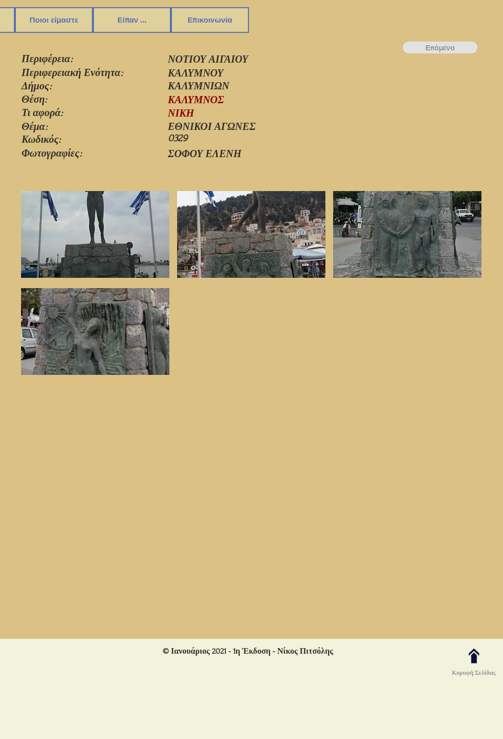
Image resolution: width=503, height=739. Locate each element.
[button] (95, 235)
